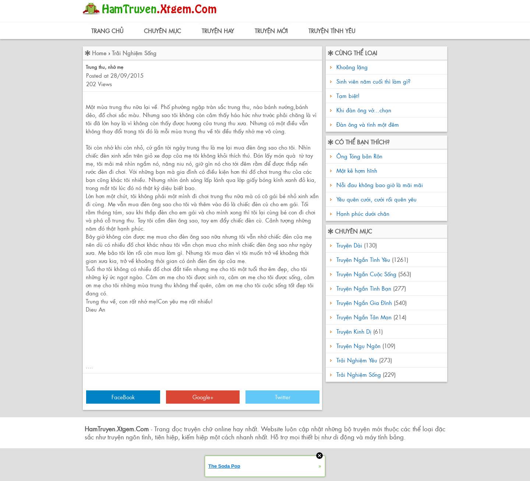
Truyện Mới (271, 31)
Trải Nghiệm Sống (134, 53)
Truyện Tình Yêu (331, 31)
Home (99, 53)
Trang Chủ (107, 31)
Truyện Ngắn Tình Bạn (363, 288)
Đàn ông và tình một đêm (367, 124)
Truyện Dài (349, 245)
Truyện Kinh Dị (353, 331)
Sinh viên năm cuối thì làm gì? (373, 81)
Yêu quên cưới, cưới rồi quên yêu (376, 199)
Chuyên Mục (162, 31)
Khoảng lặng (352, 67)
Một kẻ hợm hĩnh (356, 170)
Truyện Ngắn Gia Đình (364, 302)
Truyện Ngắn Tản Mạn (364, 317)
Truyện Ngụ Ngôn (358, 345)
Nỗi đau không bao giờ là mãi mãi (379, 184)
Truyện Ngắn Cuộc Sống (366, 274)
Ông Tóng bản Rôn (358, 156)
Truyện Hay (218, 31)
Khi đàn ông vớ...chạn (363, 110)
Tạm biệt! (348, 95)
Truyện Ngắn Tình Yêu (363, 259)
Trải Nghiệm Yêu (356, 360)
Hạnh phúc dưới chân (362, 213)
